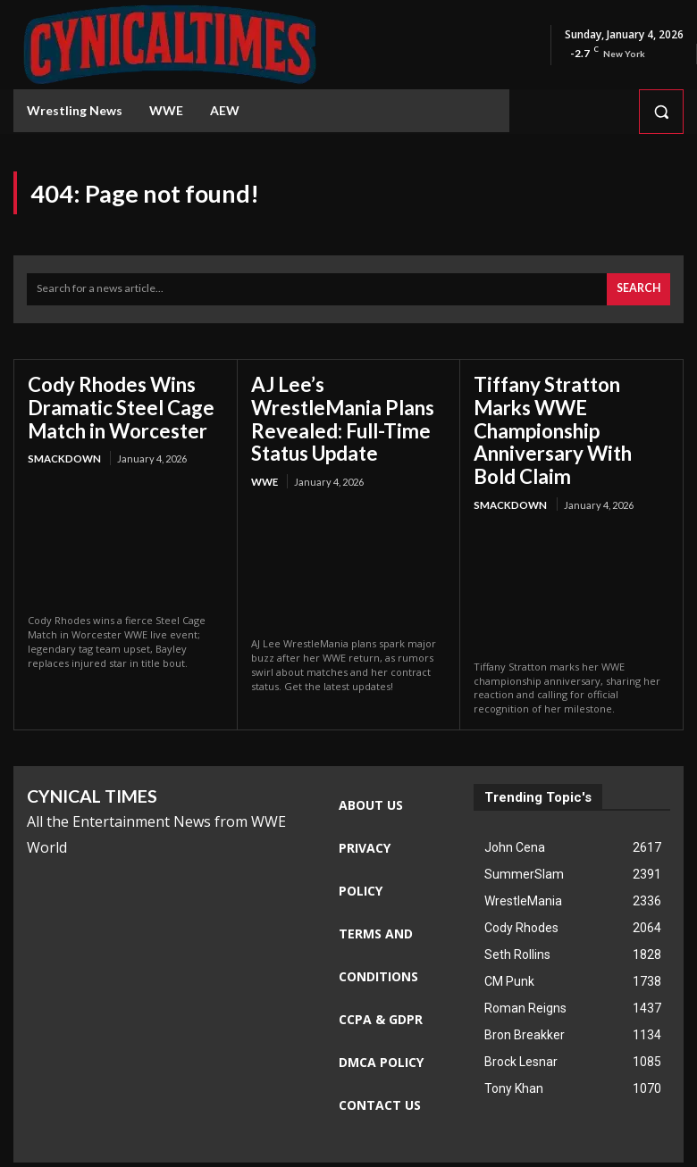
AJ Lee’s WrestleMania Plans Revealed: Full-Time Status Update (343, 402)
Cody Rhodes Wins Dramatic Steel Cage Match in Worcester (112, 402)
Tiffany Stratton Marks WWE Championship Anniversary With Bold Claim (569, 412)
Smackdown (62, 449)
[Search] (639, 288)
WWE (264, 449)
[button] (661, 111)
